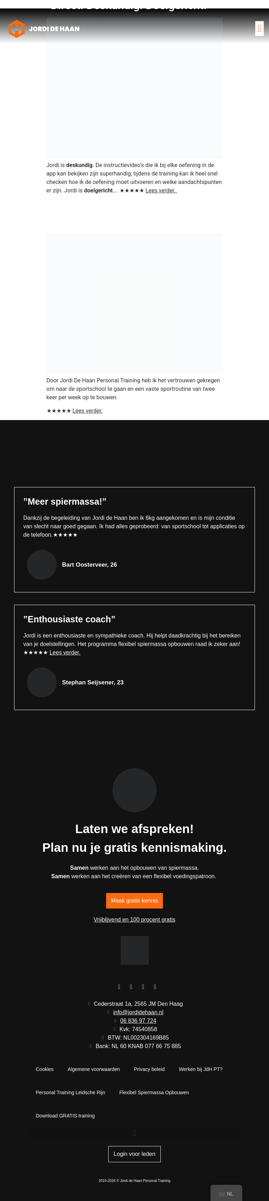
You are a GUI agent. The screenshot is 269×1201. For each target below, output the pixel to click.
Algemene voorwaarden (94, 1069)
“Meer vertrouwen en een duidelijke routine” (110, 213)
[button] (259, 28)
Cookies (45, 1069)
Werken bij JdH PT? (200, 1069)
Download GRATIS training (65, 1116)
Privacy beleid (149, 1069)
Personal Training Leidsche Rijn (70, 1092)
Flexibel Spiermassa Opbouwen (154, 1092)
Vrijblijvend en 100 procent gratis (135, 920)
